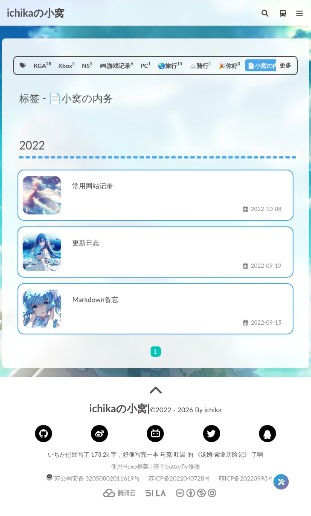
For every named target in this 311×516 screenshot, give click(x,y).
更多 (285, 65)
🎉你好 (229, 65)
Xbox (66, 65)
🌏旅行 (170, 65)
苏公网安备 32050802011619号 (93, 478)
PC (145, 65)
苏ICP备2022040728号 (179, 478)
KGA (42, 65)
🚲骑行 (200, 65)
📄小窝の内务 (267, 65)
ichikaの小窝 (35, 12)
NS (87, 65)
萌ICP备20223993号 (246, 478)
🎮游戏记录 (116, 65)
